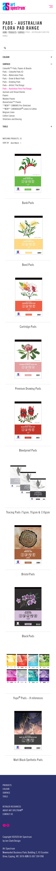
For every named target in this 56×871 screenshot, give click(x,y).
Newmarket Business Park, (15, 852)
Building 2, (33, 852)
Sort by (6, 143)
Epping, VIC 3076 (16, 856)
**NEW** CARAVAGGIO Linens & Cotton (20, 108)
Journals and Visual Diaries (14, 92)
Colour (27, 57)
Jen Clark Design (13, 841)
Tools (27, 126)
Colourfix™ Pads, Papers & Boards (17, 68)
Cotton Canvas (9, 116)
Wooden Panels (9, 99)
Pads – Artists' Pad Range (13, 85)
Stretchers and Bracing (12, 119)
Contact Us (8, 814)
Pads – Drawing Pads (11, 82)
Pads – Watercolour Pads (13, 75)
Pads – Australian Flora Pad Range (17, 88)
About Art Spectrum (13, 810)
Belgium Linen (8, 112)
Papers (5, 95)
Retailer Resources (12, 806)
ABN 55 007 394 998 (34, 856)
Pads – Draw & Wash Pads (14, 78)
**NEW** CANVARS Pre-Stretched (17, 105)
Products (12, 32)
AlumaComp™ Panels (12, 102)
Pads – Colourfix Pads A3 (13, 72)
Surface (21, 32)
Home (5, 32)
